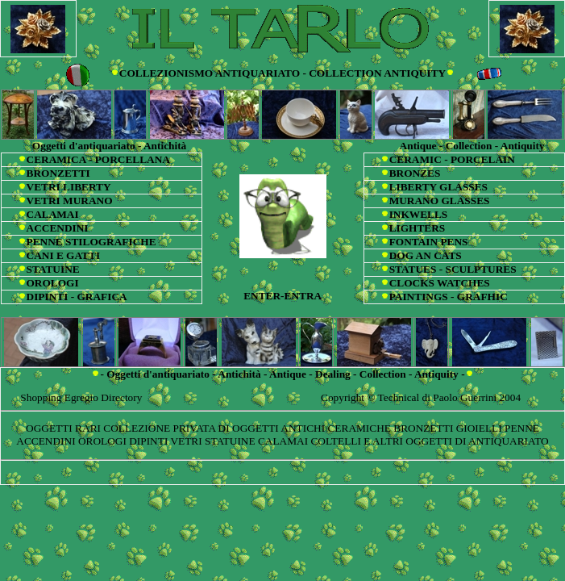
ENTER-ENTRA (282, 296)
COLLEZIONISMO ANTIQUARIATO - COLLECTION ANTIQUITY (282, 73)
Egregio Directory (103, 397)
